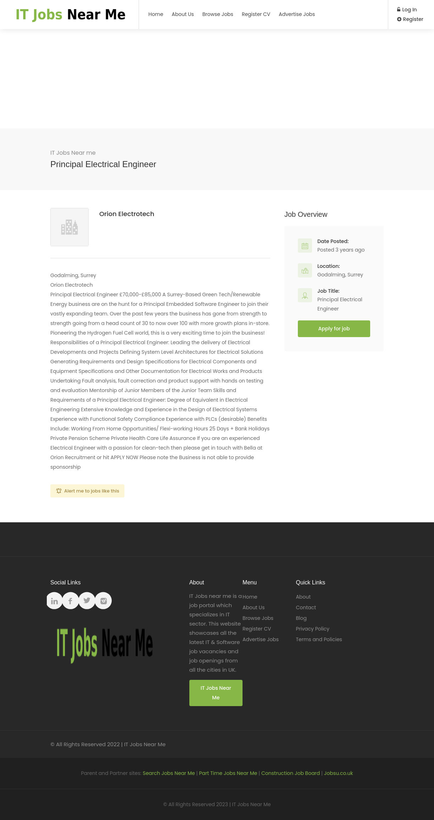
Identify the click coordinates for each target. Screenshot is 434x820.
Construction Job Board (290, 773)
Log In (407, 9)
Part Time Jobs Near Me (228, 773)
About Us (183, 14)
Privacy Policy (312, 628)
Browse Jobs (217, 14)
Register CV (256, 14)
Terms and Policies (319, 639)
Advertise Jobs (297, 14)
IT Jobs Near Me (216, 692)
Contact (306, 607)
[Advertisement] (217, 78)
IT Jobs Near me (73, 153)
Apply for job (334, 328)
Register (410, 19)
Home (156, 14)
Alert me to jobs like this (91, 491)
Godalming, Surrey (340, 274)
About (303, 596)
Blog (301, 618)
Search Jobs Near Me (169, 773)
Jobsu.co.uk (338, 773)
